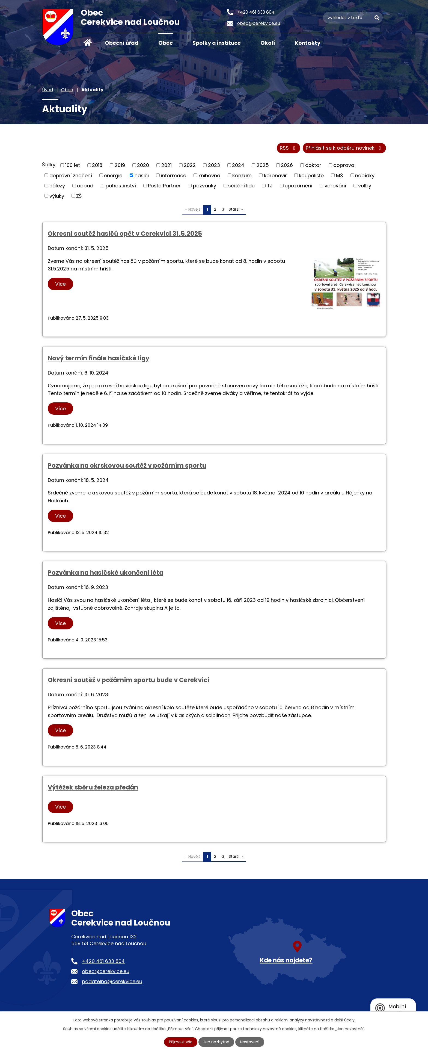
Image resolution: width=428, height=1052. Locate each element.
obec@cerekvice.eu (105, 971)
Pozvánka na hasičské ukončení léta (105, 572)
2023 (214, 165)
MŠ (339, 175)
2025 (263, 165)
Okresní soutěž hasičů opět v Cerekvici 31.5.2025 (125, 233)
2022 (190, 165)
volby (364, 185)
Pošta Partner (164, 185)
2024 (238, 165)
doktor (313, 165)
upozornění (298, 185)
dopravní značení (70, 175)
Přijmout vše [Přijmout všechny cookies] (180, 1042)
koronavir (275, 175)
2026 (287, 165)
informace (173, 175)
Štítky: (49, 164)
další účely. (344, 1020)
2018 (97, 165)
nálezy (57, 185)
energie (113, 175)
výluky (56, 195)
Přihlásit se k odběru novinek (344, 148)
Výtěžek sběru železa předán (93, 787)
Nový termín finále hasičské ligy (98, 358)
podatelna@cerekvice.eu (112, 981)
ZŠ (79, 195)
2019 (120, 165)
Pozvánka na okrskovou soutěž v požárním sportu (127, 465)
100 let (72, 165)
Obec (165, 43)
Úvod (87, 42)
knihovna (209, 175)
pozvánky (204, 185)
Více (60, 284)
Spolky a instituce (216, 43)
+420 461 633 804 (103, 961)
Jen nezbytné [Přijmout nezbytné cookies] (216, 1042)
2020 (143, 165)
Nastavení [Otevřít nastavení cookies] (249, 1042)
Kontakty (307, 43)
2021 (166, 165)
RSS (289, 148)
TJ (270, 185)
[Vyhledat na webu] (353, 17)
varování (335, 185)
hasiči (142, 175)
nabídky (364, 175)
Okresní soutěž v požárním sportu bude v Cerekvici (128, 680)
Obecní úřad (122, 43)
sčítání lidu (241, 185)
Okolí (267, 43)
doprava (343, 165)
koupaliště (311, 175)
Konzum (242, 175)
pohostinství (121, 185)
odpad (85, 185)
